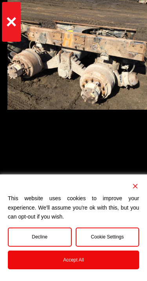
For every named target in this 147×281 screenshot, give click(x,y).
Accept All (73, 260)
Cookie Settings (107, 237)
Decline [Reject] (39, 237)
